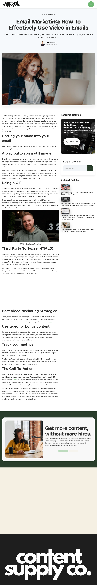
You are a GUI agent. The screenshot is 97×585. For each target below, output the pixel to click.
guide (50, 322)
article (15, 379)
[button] (91, 4)
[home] (11, 4)
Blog (43, 14)
